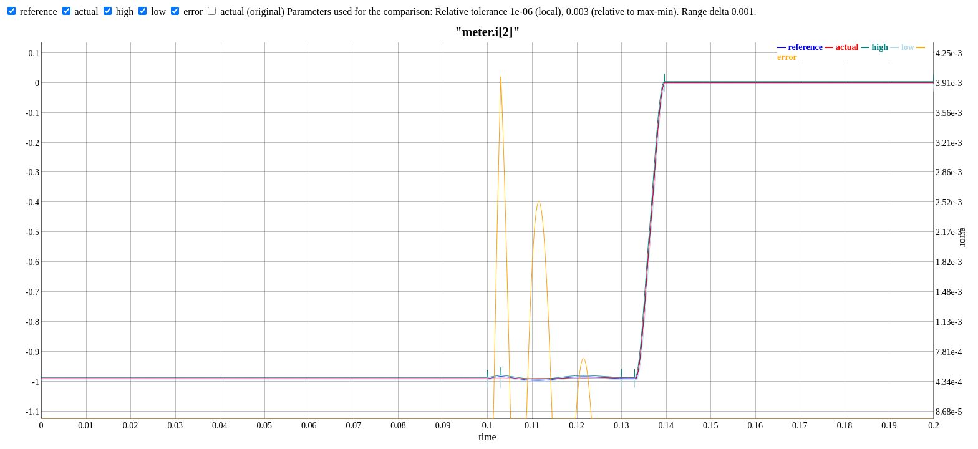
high (124, 11)
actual (87, 11)
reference (38, 11)
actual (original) (252, 11)
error (193, 11)
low (158, 11)
